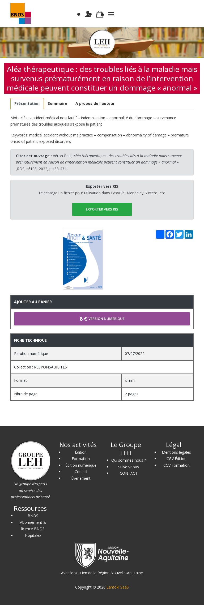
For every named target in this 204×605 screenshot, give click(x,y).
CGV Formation (176, 465)
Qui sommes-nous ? (128, 460)
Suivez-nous (128, 466)
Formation (81, 458)
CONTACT (129, 473)
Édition (81, 452)
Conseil (81, 471)
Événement (81, 478)
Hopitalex (33, 535)
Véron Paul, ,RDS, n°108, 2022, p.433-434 (99, 162)
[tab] (27, 103)
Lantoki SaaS (118, 587)
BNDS (33, 515)
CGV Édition (176, 458)
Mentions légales (176, 452)
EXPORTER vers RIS (102, 209)
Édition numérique (80, 465)
